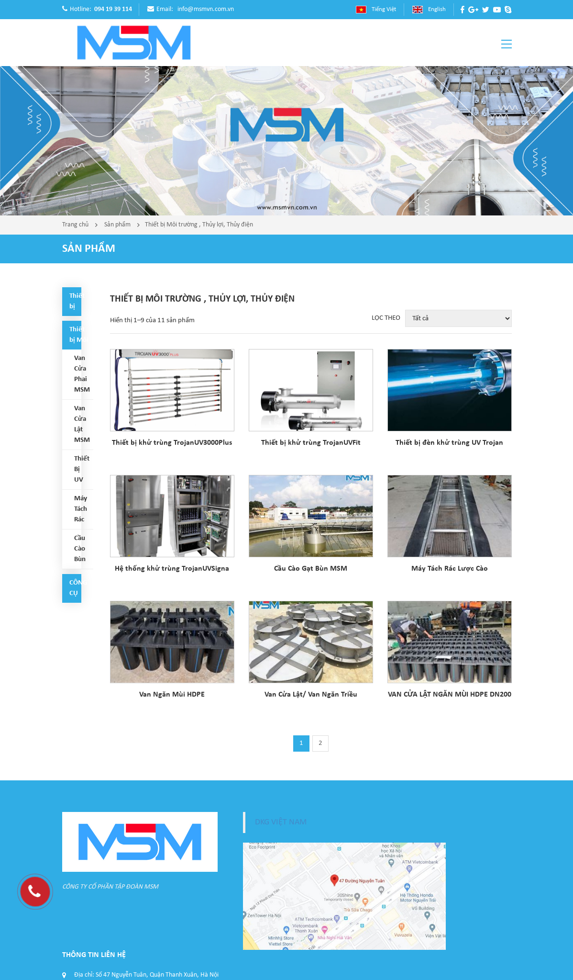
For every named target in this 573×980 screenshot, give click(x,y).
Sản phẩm (117, 224)
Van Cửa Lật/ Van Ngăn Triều (310, 694)
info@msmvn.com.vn (205, 9)
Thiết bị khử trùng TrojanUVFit (311, 443)
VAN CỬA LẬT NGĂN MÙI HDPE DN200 (449, 694)
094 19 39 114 (113, 9)
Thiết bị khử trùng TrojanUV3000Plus (172, 443)
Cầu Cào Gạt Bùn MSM (310, 569)
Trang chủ (75, 224)
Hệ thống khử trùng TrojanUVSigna (172, 569)
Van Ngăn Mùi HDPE (172, 694)
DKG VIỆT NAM (281, 822)
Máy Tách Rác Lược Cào (449, 569)
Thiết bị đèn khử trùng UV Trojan (449, 443)
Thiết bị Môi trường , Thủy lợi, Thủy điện (199, 224)
